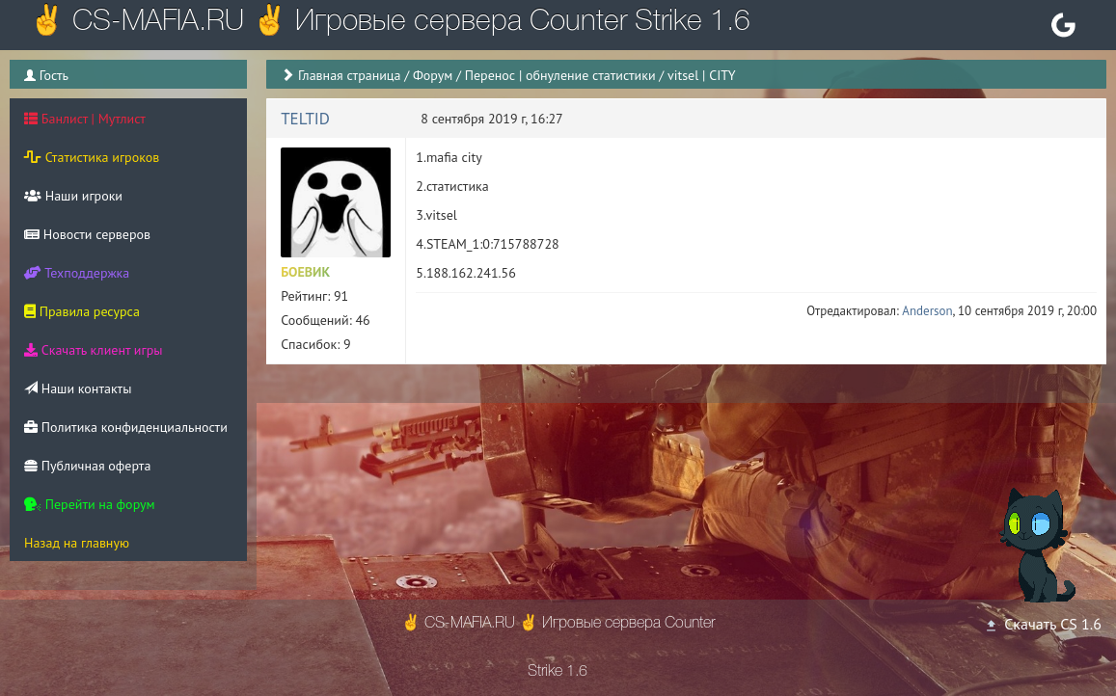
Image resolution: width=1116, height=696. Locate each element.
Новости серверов (87, 234)
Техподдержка (76, 272)
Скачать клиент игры (93, 350)
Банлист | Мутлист (85, 118)
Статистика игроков (91, 157)
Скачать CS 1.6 (1043, 623)
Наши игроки (73, 195)
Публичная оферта (87, 465)
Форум (432, 75)
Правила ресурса (82, 311)
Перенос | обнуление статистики (560, 75)
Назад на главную (76, 542)
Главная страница (349, 75)
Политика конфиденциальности (126, 427)
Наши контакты (77, 388)
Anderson (927, 311)
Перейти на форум (89, 504)
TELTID (305, 118)
